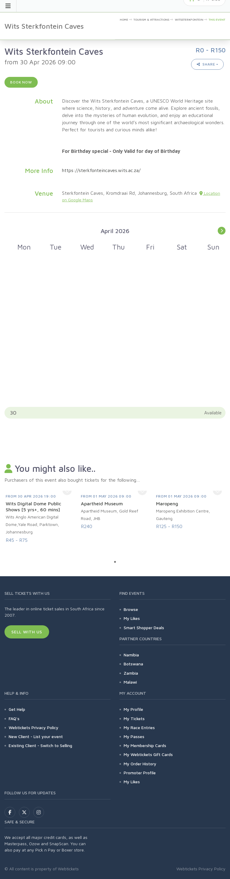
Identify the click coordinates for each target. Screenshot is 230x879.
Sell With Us (26, 631)
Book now (21, 82)
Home (124, 19)
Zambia (131, 673)
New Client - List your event (36, 736)
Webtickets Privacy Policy (33, 727)
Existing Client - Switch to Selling (40, 745)
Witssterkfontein (189, 19)
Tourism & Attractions (151, 19)
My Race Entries (139, 727)
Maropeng (167, 503)
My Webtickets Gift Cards (148, 754)
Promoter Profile (140, 772)
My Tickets (134, 718)
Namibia (131, 654)
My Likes (132, 618)
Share (206, 64)
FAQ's (14, 718)
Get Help (17, 709)
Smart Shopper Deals (144, 627)
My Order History (140, 763)
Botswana (133, 663)
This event (217, 19)
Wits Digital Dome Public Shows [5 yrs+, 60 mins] (33, 506)
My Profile (133, 709)
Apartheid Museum (102, 503)
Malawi (130, 682)
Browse (131, 609)
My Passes (134, 736)
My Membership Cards (145, 745)
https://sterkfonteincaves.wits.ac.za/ (101, 170)
